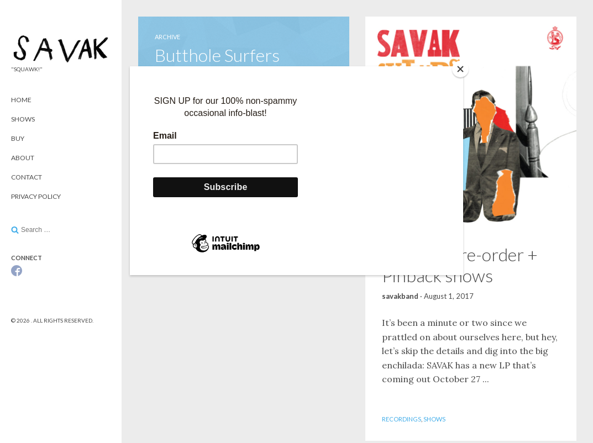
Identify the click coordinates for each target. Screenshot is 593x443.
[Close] (460, 69)
